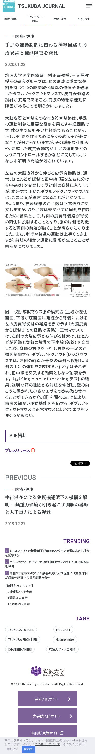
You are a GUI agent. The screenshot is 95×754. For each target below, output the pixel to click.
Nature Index (65, 639)
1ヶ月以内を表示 (19, 604)
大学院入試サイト (46, 715)
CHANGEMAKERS (20, 649)
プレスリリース (17, 450)
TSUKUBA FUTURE (21, 629)
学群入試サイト (46, 698)
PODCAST (63, 629)
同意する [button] (28, 749)
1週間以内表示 (18, 597)
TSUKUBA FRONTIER (22, 639)
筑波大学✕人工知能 (62, 649)
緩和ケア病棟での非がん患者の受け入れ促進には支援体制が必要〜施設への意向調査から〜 (46, 575)
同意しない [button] (12, 749)
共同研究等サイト (45, 732)
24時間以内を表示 (20, 591)
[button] (88, 744)
